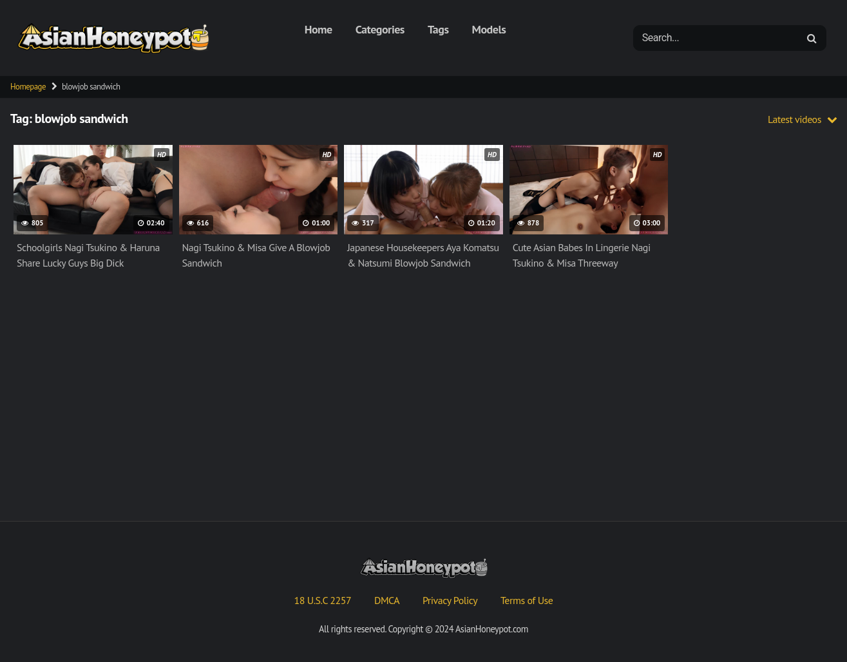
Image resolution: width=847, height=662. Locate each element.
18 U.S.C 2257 (323, 600)
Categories (380, 29)
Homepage (28, 86)
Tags (438, 29)
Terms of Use (526, 600)
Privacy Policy (450, 600)
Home (318, 29)
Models (489, 29)
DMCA (386, 600)
